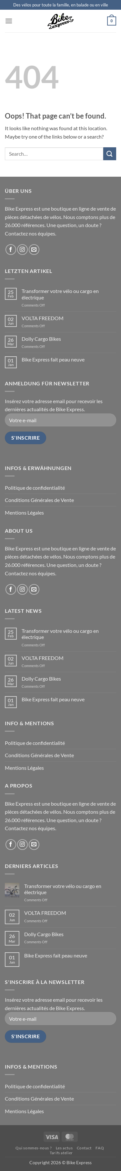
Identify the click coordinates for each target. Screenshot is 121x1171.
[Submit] (109, 153)
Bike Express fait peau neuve (53, 359)
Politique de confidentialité (35, 488)
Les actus (64, 1147)
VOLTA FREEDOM (43, 318)
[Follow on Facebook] (10, 249)
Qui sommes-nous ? (33, 1147)
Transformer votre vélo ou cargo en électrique (60, 294)
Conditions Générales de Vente (39, 500)
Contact (84, 1147)
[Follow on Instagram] (22, 249)
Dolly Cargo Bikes (41, 339)
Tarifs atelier (61, 1152)
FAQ (100, 1147)
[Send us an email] (34, 249)
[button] (9, 21)
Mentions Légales (24, 512)
